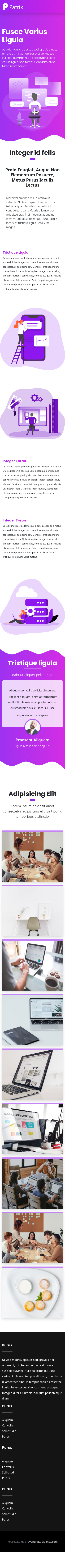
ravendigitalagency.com (42, 1542)
